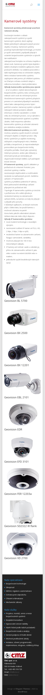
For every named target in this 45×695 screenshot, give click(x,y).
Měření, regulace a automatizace (19, 591)
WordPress (22, 692)
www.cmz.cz (13, 675)
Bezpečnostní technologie (16, 583)
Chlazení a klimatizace (14, 598)
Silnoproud (10, 587)
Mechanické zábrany (14, 602)
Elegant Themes (23, 689)
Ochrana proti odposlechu (16, 595)
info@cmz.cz (14, 672)
